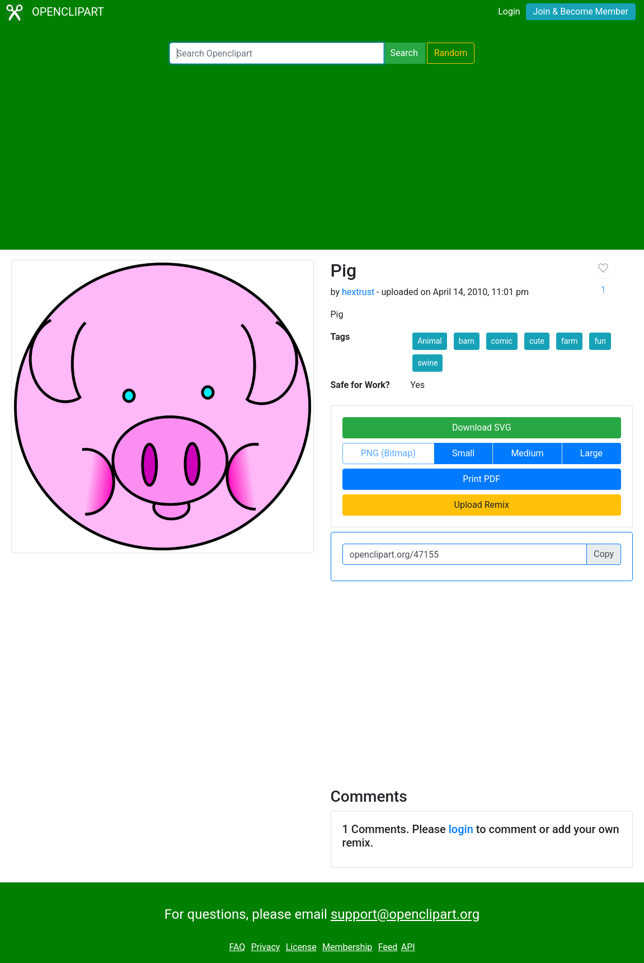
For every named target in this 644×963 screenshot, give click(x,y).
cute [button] (536, 340)
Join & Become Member (580, 11)
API (408, 947)
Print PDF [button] (481, 479)
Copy (604, 554)
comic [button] (502, 340)
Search (404, 53)
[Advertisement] (322, 156)
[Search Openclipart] (277, 53)
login (461, 829)
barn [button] (466, 340)
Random (451, 53)
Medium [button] (527, 453)
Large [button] (591, 453)
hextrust (358, 292)
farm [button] (569, 340)
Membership (347, 947)
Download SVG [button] (481, 427)
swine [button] (427, 362)
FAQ (237, 947)
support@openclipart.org (405, 914)
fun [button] (599, 340)
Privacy (265, 947)
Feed (388, 947)
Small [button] (463, 453)
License (301, 947)
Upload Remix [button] (481, 504)
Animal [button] (429, 340)
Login (509, 11)
